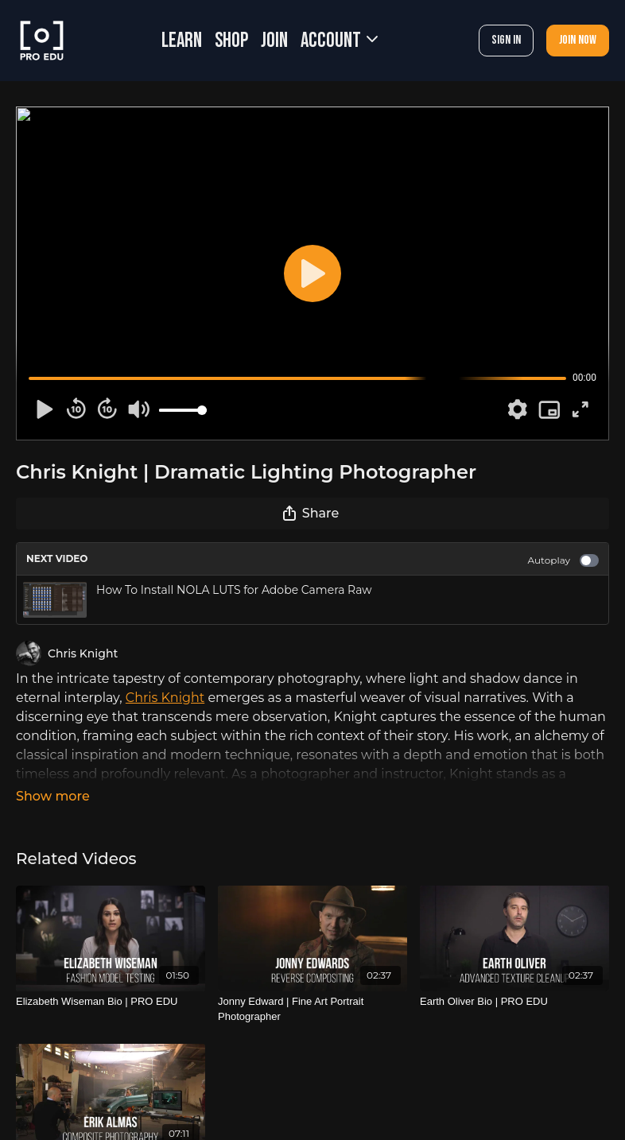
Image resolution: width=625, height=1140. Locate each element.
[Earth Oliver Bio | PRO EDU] (514, 1002)
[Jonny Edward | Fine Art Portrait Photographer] (312, 1009)
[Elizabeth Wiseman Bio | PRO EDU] (110, 1002)
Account (339, 41)
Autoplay (563, 560)
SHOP (231, 41)
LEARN (181, 41)
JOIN (274, 41)
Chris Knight (165, 697)
